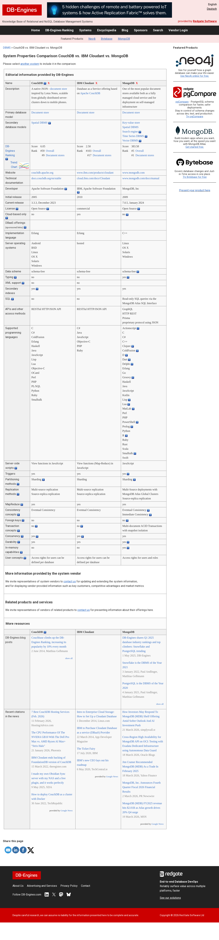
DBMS (7, 47)
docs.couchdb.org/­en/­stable (46, 178)
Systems (85, 30)
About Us (18, 885)
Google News (67, 810)
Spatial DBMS (39, 122)
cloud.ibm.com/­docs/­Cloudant (93, 178)
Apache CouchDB (90, 93)
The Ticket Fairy (86, 748)
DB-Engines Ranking (59, 30)
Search (158, 30)
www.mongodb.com (133, 172)
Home (35, 30)
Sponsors (140, 30)
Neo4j (91, 38)
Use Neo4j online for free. (194, 76)
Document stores (55, 155)
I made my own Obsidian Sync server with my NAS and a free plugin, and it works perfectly (48, 778)
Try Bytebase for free (195, 177)
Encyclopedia (106, 30)
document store (58, 88)
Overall (50, 150)
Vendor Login (178, 30)
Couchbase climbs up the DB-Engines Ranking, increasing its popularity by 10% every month (48, 642)
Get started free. (195, 147)
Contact (85, 885)
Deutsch (212, 8)
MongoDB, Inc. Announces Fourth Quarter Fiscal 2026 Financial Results (141, 787)
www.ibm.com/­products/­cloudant (95, 172)
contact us (70, 581)
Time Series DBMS (133, 136)
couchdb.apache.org (42, 172)
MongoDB (124, 38)
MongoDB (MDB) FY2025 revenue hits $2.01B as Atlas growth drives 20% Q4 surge (142, 808)
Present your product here (194, 190)
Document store (40, 112)
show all (69, 658)
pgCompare (182, 101)
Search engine (130, 131)
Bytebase (106, 38)
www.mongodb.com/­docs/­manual (140, 178)
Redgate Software (205, 21)
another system (29, 63)
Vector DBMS (130, 140)
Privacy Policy (69, 885)
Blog (125, 30)
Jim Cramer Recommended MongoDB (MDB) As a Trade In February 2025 (140, 766)
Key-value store (131, 122)
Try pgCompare (194, 116)
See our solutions (170, 897)
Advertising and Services (42, 885)
